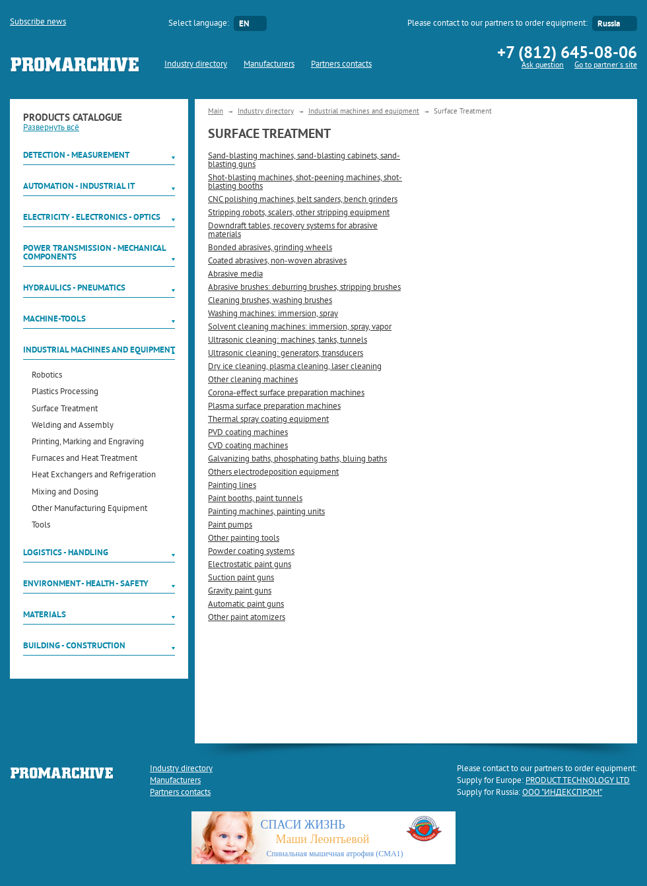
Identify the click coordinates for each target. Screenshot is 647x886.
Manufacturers (269, 64)
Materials (44, 614)
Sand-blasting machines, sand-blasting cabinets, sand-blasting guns (304, 160)
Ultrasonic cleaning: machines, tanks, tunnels (287, 340)
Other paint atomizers (246, 618)
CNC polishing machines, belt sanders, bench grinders (302, 200)
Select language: (198, 23)
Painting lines (232, 486)
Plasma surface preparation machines (274, 406)
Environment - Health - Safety (86, 583)
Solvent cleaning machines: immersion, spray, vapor (300, 327)
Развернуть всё (51, 128)
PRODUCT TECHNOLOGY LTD (578, 781)
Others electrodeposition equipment (273, 472)
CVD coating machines (248, 446)
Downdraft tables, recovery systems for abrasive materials (293, 230)
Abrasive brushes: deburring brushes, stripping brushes (304, 288)
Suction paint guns (241, 578)
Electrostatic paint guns (249, 565)
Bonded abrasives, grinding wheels (270, 248)
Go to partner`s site (605, 66)
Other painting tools (243, 538)
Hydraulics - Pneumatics (74, 287)
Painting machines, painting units (266, 512)
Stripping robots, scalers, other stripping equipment (299, 213)
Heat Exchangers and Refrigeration (94, 475)
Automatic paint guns (246, 604)
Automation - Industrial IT (79, 186)
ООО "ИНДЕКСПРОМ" (562, 793)
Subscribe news (38, 22)
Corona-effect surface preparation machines (286, 393)
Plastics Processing (65, 392)
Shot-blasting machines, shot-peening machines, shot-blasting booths (305, 182)
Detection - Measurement (76, 155)
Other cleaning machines (253, 380)
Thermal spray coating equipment (268, 420)
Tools (41, 526)
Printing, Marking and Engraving (88, 442)
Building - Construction (74, 645)
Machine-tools (54, 318)
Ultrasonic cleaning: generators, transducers (285, 354)
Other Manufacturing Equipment (89, 509)
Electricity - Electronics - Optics (91, 217)
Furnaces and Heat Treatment (84, 459)
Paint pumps (230, 525)
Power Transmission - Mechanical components (94, 252)
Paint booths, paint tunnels (255, 499)
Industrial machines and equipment (99, 349)
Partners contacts (341, 64)
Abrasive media (235, 274)
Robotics (47, 376)
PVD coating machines (248, 433)
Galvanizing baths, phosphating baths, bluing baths (297, 459)
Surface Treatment (65, 409)
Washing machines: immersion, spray (273, 314)
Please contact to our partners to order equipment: (497, 23)
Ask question (543, 66)
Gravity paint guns (239, 591)
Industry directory (195, 64)
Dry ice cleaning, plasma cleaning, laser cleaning (295, 367)
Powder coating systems (251, 552)
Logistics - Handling (65, 552)
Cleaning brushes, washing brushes (270, 301)
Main (215, 111)
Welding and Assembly (73, 426)
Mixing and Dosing (65, 493)
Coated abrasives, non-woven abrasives (277, 261)
